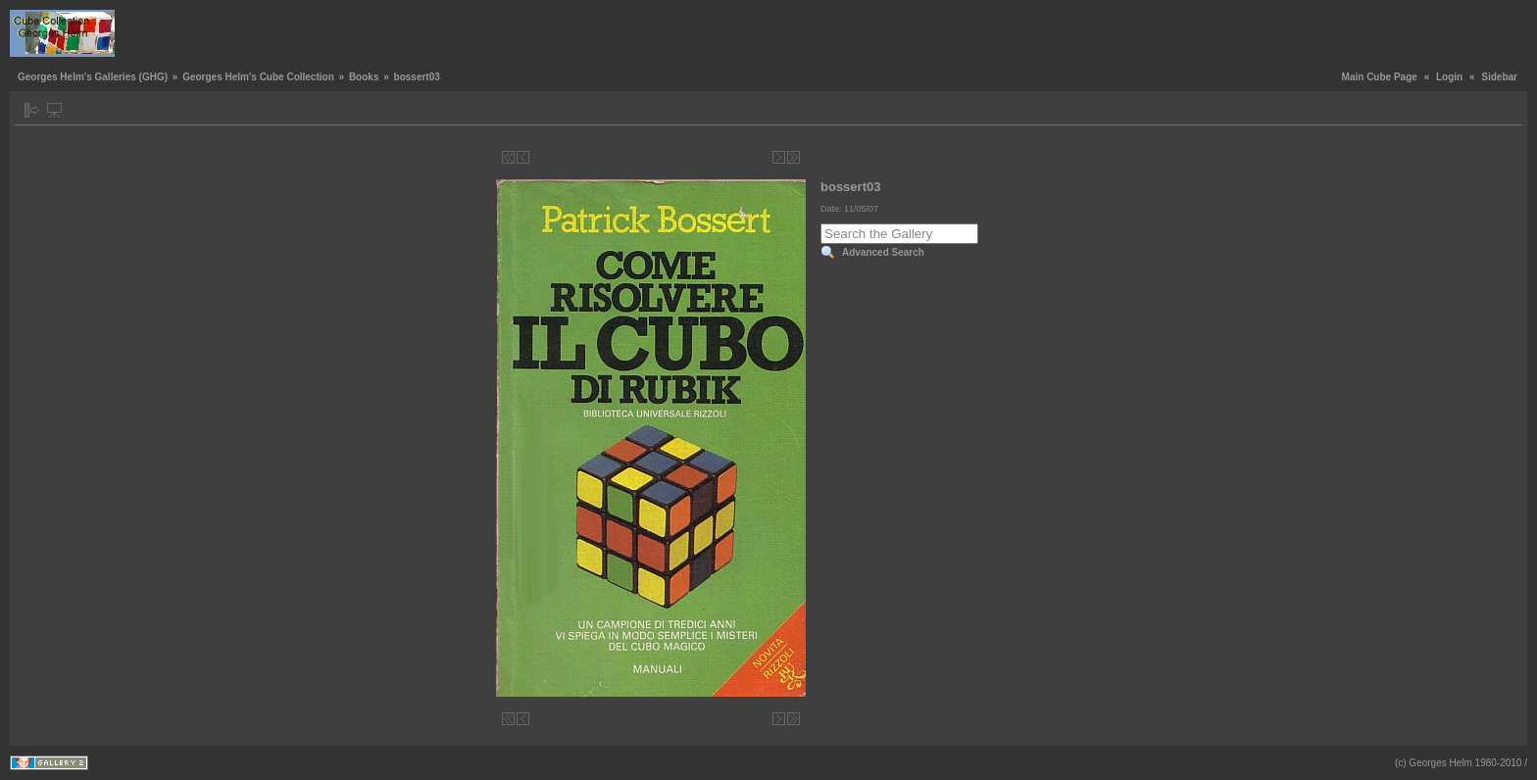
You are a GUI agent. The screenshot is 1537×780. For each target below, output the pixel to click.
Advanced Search (883, 252)
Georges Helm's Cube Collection (258, 77)
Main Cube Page (1379, 77)
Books (364, 77)
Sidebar (1499, 77)
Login (1449, 77)
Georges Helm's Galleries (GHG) (93, 77)
